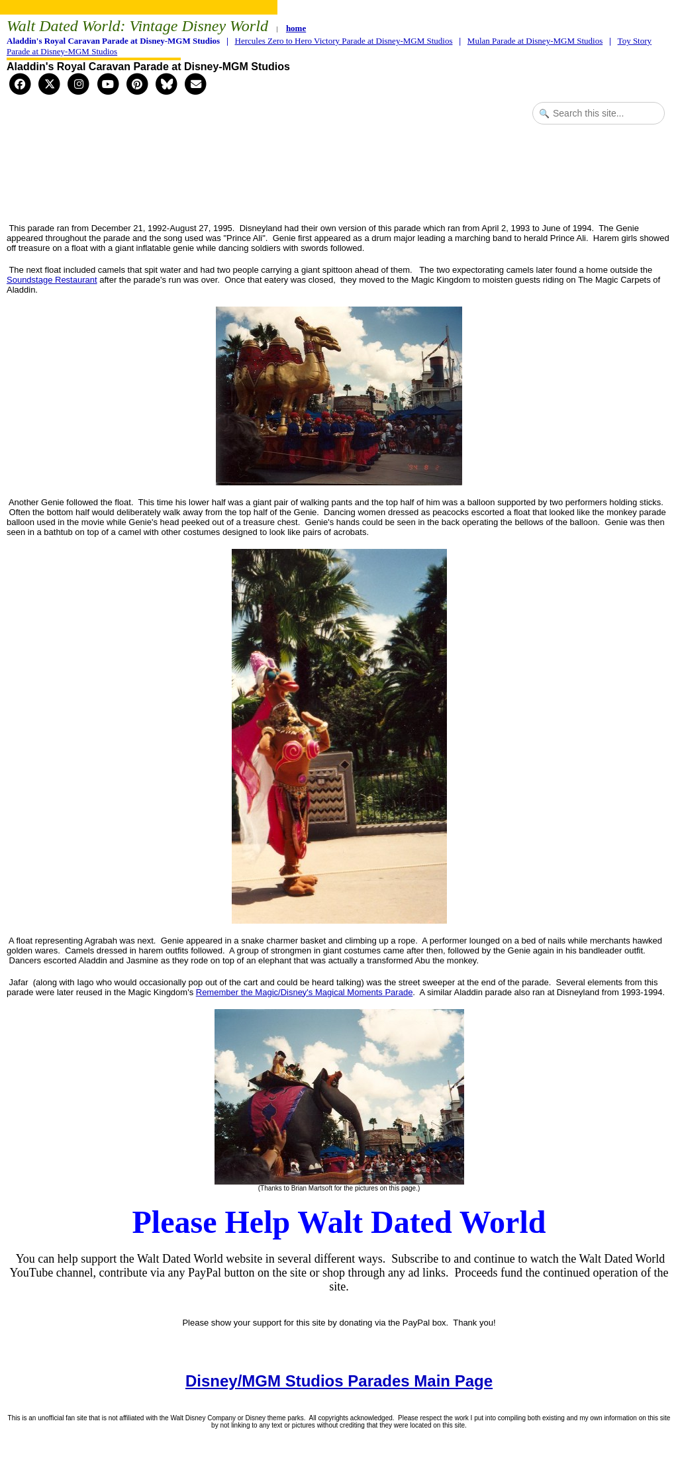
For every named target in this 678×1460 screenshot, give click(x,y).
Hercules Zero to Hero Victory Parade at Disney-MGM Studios (344, 41)
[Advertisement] (339, 181)
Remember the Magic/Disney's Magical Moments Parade (304, 992)
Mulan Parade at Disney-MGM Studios (535, 41)
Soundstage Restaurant (52, 280)
